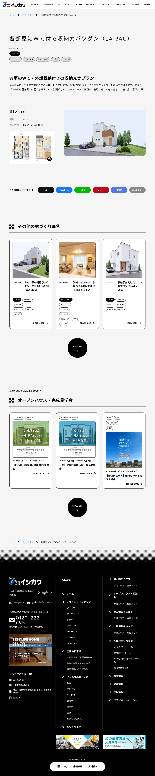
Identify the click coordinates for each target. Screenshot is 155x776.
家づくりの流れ (74, 718)
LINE (83, 190)
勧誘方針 (14, 697)
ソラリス (71, 637)
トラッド (71, 619)
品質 (69, 683)
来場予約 (77, 766)
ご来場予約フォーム (123, 647)
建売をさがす (120, 4)
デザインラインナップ (79, 601)
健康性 (70, 701)
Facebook (64, 190)
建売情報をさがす (123, 611)
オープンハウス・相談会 (126, 595)
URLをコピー (137, 190)
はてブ (119, 190)
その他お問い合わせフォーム (126, 660)
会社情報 (118, 683)
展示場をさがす (91, 4)
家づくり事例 (27, 15)
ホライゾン (72, 643)
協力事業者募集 (121, 667)
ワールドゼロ (73, 625)
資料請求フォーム (122, 652)
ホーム (12, 15)
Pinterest (100, 190)
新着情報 (147, 4)
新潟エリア (119, 585)
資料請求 (92, 766)
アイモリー (72, 608)
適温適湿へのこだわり (77, 669)
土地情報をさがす (123, 626)
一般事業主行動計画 (19, 685)
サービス (71, 695)
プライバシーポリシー (126, 700)
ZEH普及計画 (16, 680)
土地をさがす (134, 4)
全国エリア (132, 585)
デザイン (71, 689)
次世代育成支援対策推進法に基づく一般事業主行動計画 (30, 691)
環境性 (70, 707)
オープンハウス (106, 4)
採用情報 (118, 692)
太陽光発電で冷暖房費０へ (79, 657)
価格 (69, 713)
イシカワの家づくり (64, 4)
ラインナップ (34, 4)
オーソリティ (73, 614)
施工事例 (79, 4)
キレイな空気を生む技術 (78, 663)
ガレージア (72, 631)
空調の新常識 (48, 4)
